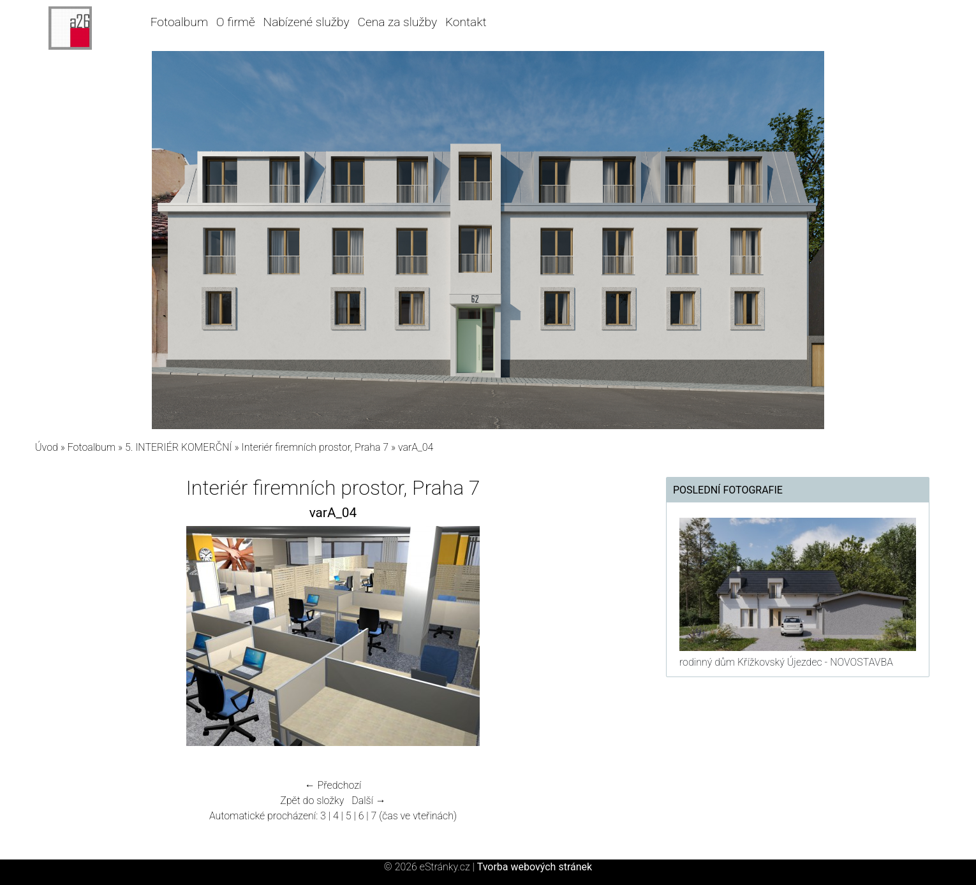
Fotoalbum (179, 22)
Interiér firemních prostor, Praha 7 (315, 447)
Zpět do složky (312, 800)
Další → (368, 800)
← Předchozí (333, 785)
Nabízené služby (306, 22)
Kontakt (466, 22)
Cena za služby (397, 22)
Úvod (46, 447)
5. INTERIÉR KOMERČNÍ (178, 447)
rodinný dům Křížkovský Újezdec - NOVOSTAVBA (786, 662)
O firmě (235, 22)
